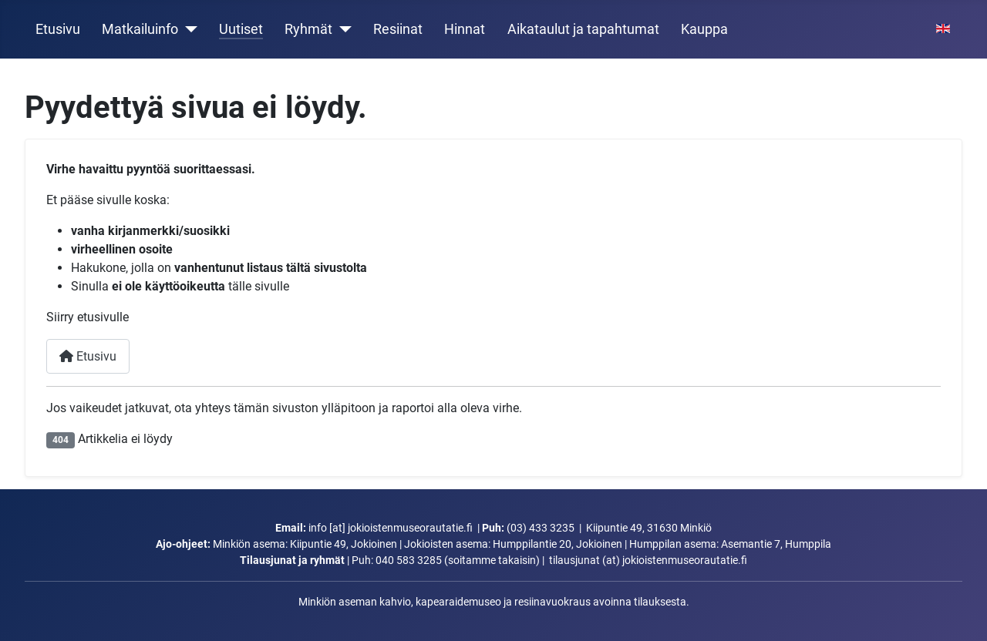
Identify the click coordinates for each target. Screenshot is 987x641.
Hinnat (464, 29)
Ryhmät (308, 29)
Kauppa (704, 29)
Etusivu (57, 29)
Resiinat (398, 29)
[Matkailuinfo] (187, 29)
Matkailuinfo (140, 29)
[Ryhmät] (342, 29)
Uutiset (241, 29)
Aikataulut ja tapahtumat (583, 29)
